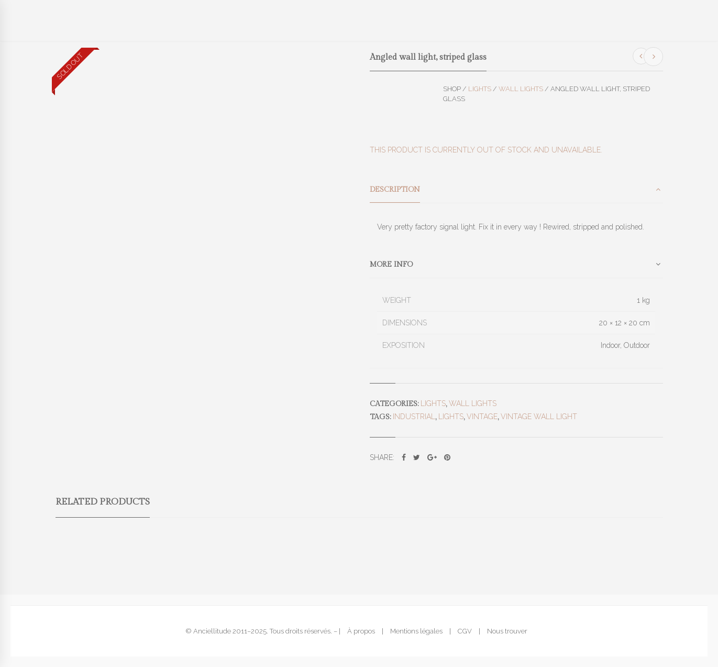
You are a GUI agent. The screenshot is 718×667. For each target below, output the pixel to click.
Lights (479, 89)
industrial (414, 416)
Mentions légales (416, 631)
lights (450, 416)
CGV (465, 631)
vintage (482, 416)
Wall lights (521, 89)
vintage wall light (539, 416)
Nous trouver (507, 631)
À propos (361, 631)
